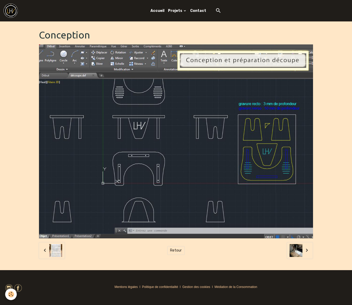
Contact (198, 11)
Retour (176, 250)
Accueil (157, 11)
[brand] (12, 11)
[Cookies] (11, 294)
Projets (175, 11)
